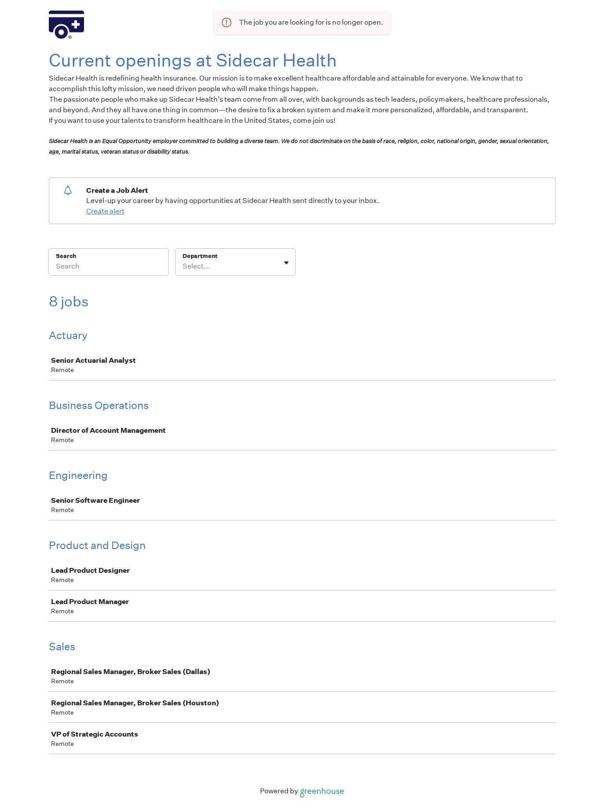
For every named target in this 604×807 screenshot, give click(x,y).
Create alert (105, 211)
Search (66, 256)
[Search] (108, 267)
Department (200, 256)
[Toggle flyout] (286, 263)
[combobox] (183, 266)
